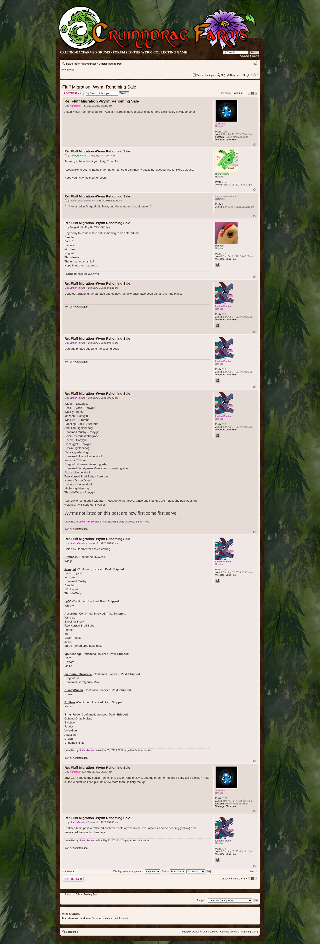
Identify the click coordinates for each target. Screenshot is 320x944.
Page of (239, 93)
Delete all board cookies (205, 931)
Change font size (254, 74)
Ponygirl (74, 227)
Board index (73, 63)
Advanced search (249, 55)
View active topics (206, 75)
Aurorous (75, 106)
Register (234, 75)
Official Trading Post (110, 63)
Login (247, 75)
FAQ (222, 75)
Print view (255, 63)
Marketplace (89, 63)
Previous (69, 871)
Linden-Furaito (77, 288)
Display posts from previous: (136, 871)
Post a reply (73, 93)
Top (254, 144)
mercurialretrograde (80, 200)
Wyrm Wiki (68, 69)
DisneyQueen (77, 155)
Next (252, 871)
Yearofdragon (80, 306)
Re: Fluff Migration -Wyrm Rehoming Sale (101, 101)
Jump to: (201, 900)
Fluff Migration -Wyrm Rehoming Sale (99, 87)
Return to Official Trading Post (81, 894)
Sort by (173, 871)
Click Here (231, 139)
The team (184, 931)
